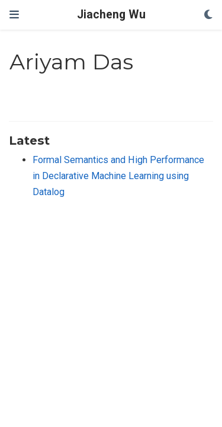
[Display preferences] (208, 15)
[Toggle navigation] (14, 15)
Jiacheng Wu (111, 14)
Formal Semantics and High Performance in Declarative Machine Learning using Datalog (118, 175)
